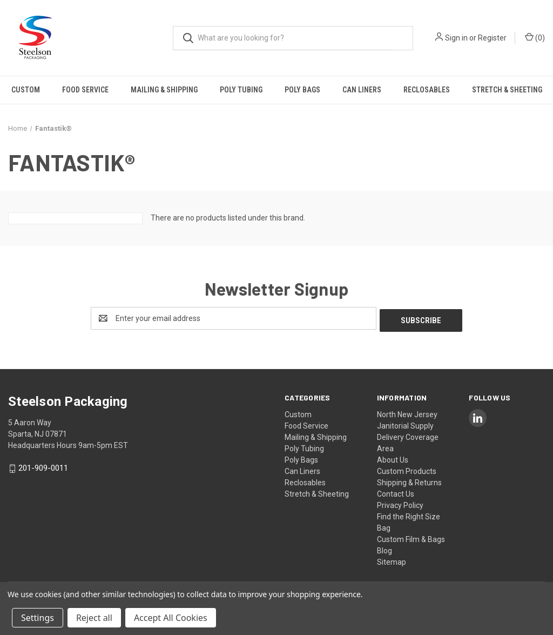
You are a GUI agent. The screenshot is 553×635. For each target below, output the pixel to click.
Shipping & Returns (409, 480)
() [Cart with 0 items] (535, 37)
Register (492, 38)
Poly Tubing (241, 89)
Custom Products (406, 469)
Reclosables (426, 89)
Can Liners (361, 89)
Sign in (456, 38)
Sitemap (391, 560)
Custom (25, 89)
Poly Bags (302, 89)
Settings (37, 618)
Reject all (94, 618)
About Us (392, 457)
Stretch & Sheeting (507, 89)
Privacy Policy (400, 503)
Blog (384, 548)
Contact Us (395, 491)
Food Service (85, 89)
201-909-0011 (43, 466)
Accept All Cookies (170, 618)
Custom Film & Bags (411, 537)
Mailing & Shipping (164, 89)
